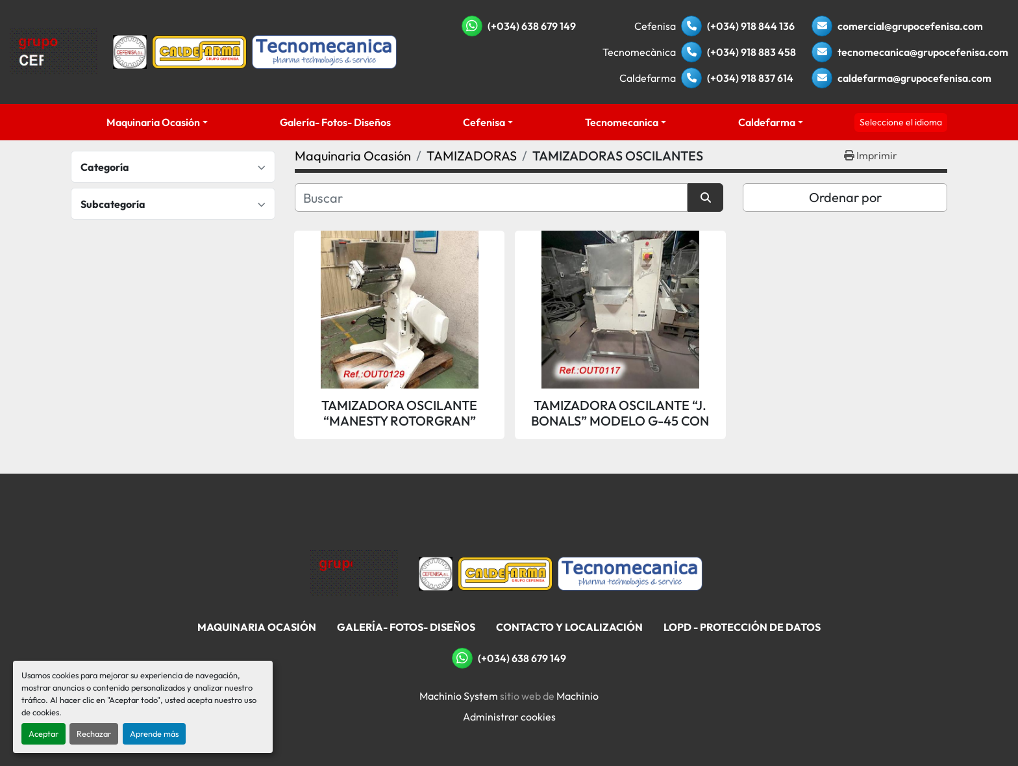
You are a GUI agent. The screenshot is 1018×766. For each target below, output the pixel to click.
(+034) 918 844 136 (751, 25)
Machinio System (458, 695)
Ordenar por (845, 197)
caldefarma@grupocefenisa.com (914, 77)
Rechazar (94, 733)
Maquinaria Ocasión (153, 122)
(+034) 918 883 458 (751, 51)
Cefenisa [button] (484, 122)
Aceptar (43, 733)
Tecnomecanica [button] (621, 122)
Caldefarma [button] (766, 122)
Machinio (577, 695)
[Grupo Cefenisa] (354, 572)
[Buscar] (491, 197)
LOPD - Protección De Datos (742, 626)
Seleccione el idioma (901, 122)
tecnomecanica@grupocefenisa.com (923, 51)
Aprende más (154, 733)
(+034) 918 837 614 (750, 77)
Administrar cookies (509, 716)
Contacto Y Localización (569, 626)
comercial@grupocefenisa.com (910, 25)
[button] (157, 122)
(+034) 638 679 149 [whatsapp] (532, 25)
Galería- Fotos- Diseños (335, 122)
